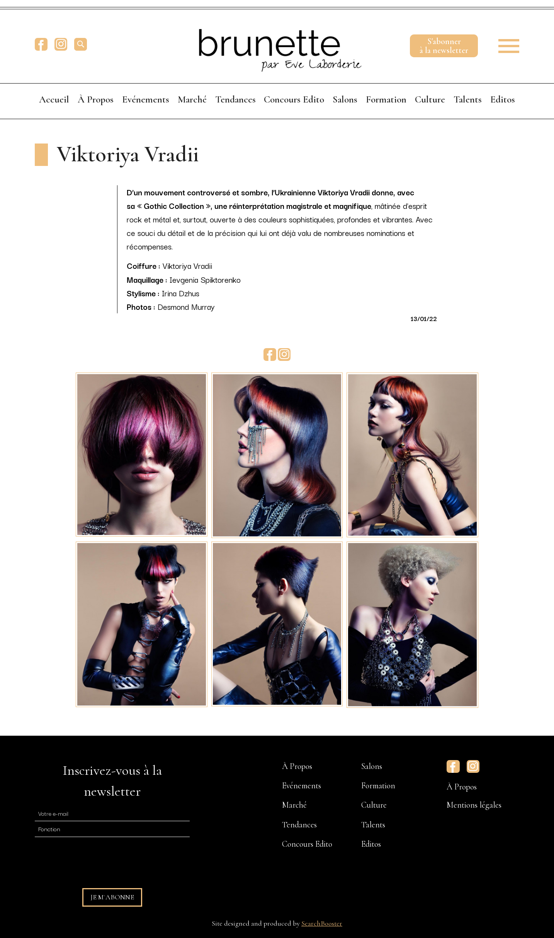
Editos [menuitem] (502, 99)
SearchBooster (321, 923)
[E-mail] (112, 813)
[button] (503, 44)
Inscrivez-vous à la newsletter (112, 781)
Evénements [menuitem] (145, 99)
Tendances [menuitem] (235, 99)
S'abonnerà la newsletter (444, 45)
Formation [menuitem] (386, 99)
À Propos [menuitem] (96, 99)
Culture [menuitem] (430, 99)
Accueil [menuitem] (54, 99)
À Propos (462, 787)
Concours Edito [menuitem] (294, 99)
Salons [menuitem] (345, 99)
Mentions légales (474, 805)
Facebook (41, 44)
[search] (80, 44)
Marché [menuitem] (192, 99)
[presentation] (93, 859)
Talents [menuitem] (468, 99)
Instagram (60, 44)
